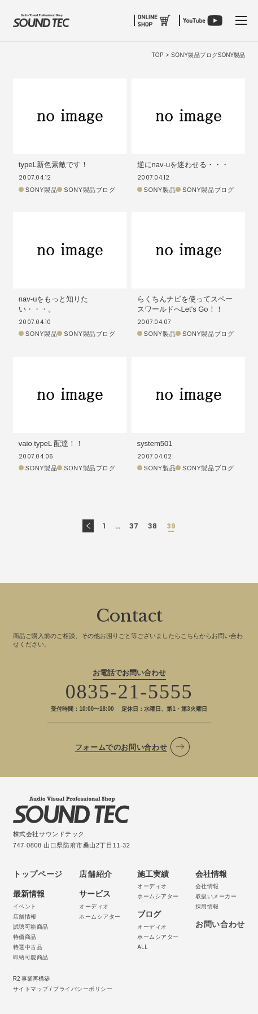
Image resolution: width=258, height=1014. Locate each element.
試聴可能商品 (31, 927)
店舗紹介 (95, 874)
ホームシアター (100, 917)
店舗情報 (25, 917)
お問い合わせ (220, 924)
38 (153, 526)
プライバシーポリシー (82, 989)
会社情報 (207, 886)
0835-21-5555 (129, 691)
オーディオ (94, 906)
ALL (142, 947)
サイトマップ (31, 989)
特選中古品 (28, 947)
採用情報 (207, 906)
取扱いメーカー (216, 896)
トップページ (38, 874)
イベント (25, 906)
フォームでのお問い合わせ (121, 747)
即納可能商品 (31, 957)
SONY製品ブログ (89, 189)
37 (134, 526)
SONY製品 (41, 189)
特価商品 (25, 937)
